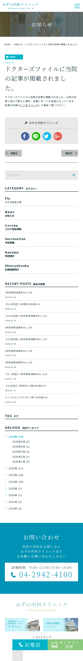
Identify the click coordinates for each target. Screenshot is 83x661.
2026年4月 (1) (21, 446)
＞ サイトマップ (41, 637)
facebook (25, 136)
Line (36, 136)
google (58, 136)
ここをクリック (29, 105)
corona (41, 226)
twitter (47, 136)
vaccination (41, 240)
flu (41, 199)
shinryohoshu (41, 267)
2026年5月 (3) (21, 441)
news (13, 56)
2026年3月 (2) (21, 451)
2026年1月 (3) (21, 461)
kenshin (41, 253)
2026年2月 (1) (21, 456)
